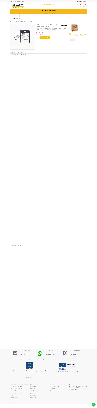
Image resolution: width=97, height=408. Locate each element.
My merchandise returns (54, 386)
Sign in (80, 6)
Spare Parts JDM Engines (15, 390)
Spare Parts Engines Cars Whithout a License (19, 384)
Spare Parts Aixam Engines (16, 391)
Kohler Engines (13, 402)
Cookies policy (33, 397)
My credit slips (52, 388)
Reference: (38, 26)
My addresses (52, 390)
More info (13, 52)
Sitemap (31, 399)
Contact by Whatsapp (51, 350)
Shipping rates (33, 386)
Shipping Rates (20, 52)
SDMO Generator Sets (15, 397)
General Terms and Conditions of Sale (37, 391)
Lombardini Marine (14, 399)
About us (32, 393)
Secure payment (33, 395)
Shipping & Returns (33, 390)
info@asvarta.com (15, 1)
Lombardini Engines (14, 400)
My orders (52, 384)
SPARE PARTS (72, 40)
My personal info (53, 391)
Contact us (32, 384)
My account (58, 382)
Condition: (46, 26)
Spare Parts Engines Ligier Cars (17, 388)
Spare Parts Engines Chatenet (16, 393)
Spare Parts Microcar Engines (16, 386)
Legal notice (32, 388)
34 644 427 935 (74, 389)
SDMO (12, 395)
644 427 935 (23, 1)
